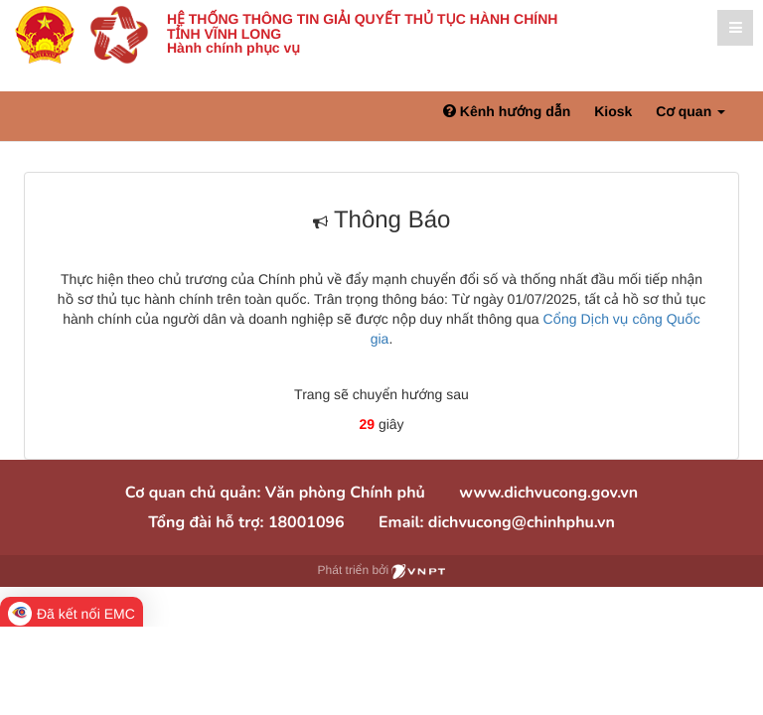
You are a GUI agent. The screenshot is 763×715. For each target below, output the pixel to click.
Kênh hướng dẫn (506, 111)
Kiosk (613, 111)
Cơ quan (690, 111)
